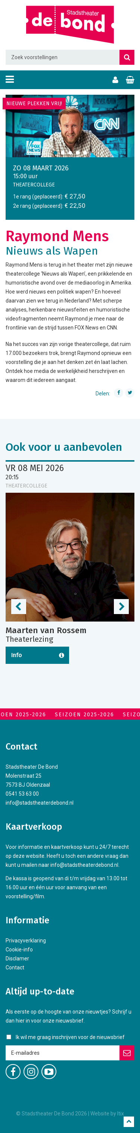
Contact (15, 968)
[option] (70, 126)
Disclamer (17, 959)
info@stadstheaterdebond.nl (40, 803)
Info (16, 655)
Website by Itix (107, 1114)
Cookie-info (19, 950)
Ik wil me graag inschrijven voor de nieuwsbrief (70, 1037)
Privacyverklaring (26, 941)
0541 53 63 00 (22, 794)
